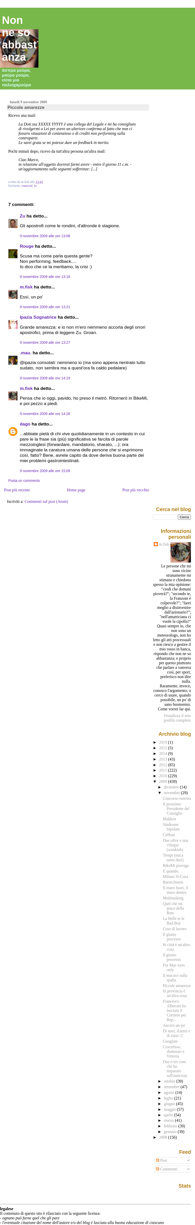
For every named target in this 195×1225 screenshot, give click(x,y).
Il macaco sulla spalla (175, 977)
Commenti (166, 1169)
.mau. (25, 352)
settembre (172, 1087)
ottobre (170, 1081)
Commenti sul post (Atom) (46, 501)
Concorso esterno (177, 798)
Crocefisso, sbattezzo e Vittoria (173, 1051)
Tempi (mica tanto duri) (173, 857)
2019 (163, 742)
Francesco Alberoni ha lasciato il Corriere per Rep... (174, 1010)
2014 (163, 753)
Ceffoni (169, 835)
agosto (169, 1092)
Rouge (27, 246)
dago (25, 424)
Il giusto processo (172, 936)
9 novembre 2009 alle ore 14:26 (45, 414)
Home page (76, 490)
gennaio (171, 1131)
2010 (163, 776)
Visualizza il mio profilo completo (177, 717)
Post (161, 1160)
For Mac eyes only (174, 967)
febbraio (171, 1126)
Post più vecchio (135, 490)
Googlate (170, 1041)
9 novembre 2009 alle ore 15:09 (45, 471)
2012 (163, 765)
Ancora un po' (174, 1025)
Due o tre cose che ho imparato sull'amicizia (175, 1069)
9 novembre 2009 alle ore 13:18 (45, 277)
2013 (163, 759)
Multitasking (173, 898)
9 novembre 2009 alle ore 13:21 (45, 307)
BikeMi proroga (176, 865)
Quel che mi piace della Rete (173, 908)
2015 (163, 748)
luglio (169, 1098)
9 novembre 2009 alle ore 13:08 (45, 236)
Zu (22, 216)
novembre (172, 793)
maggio (170, 1109)
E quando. (171, 871)
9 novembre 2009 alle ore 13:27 (45, 342)
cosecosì (27, 186)
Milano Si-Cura (175, 876)
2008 (163, 1137)
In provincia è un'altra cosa (175, 993)
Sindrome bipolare (171, 826)
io (35, 186)
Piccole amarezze (25, 107)
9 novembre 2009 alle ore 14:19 (45, 378)
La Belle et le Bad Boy (173, 920)
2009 (163, 781)
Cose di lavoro (174, 929)
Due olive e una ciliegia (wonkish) (175, 845)
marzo (169, 1120)
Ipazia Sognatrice (38, 317)
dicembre (172, 787)
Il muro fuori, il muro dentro (175, 890)
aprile (169, 1115)
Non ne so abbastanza (19, 38)
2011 (163, 770)
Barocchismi (173, 882)
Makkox (169, 819)
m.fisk (26, 286)
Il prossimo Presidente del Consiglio (176, 808)
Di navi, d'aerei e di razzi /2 (176, 1033)
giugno (170, 1104)
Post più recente (17, 490)
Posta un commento (24, 481)
